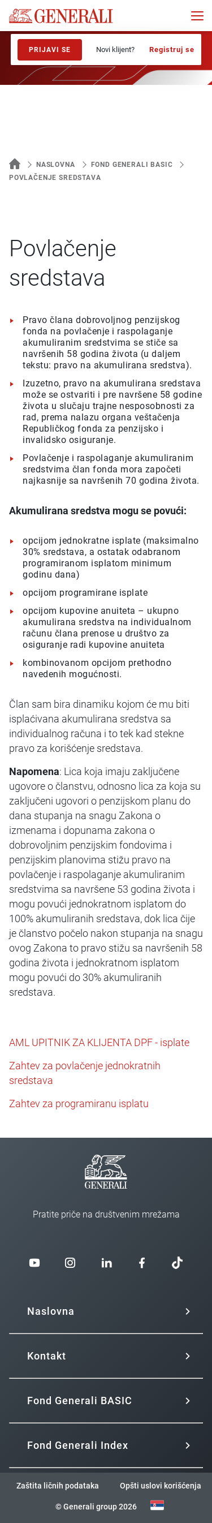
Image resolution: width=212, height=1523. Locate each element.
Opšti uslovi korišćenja (160, 1485)
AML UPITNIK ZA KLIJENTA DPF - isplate (99, 1042)
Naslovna (55, 165)
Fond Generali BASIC (132, 165)
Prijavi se (50, 50)
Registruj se (171, 49)
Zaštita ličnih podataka (57, 1485)
